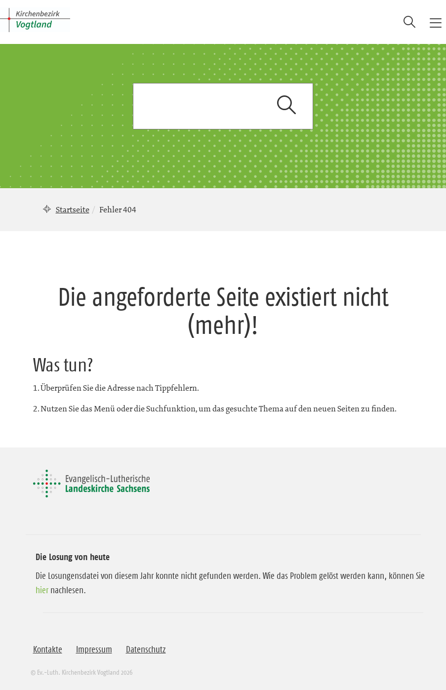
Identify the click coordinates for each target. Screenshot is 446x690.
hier (42, 590)
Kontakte (47, 649)
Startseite (72, 209)
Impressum (94, 649)
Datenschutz (146, 649)
